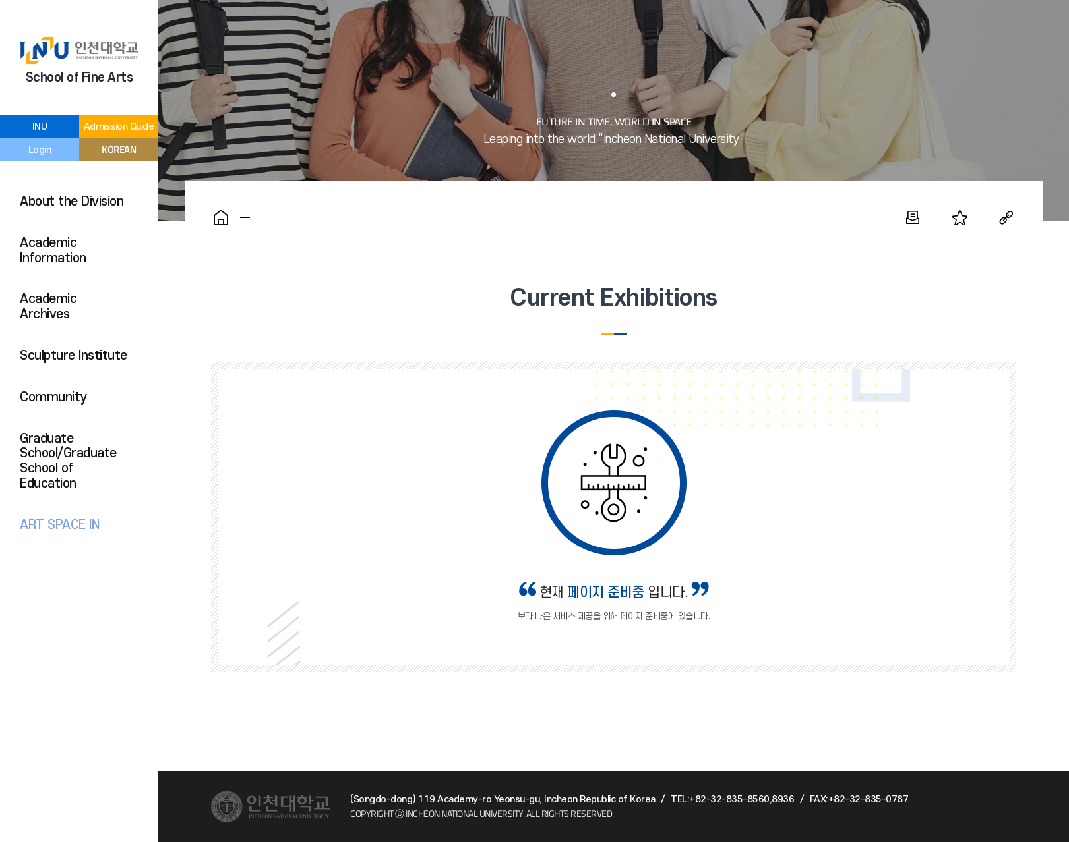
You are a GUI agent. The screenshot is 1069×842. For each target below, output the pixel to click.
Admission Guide (119, 126)
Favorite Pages (959, 217)
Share (1006, 217)
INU (39, 126)
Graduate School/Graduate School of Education (68, 461)
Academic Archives (48, 307)
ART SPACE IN (59, 525)
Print (912, 217)
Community (53, 397)
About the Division (71, 201)
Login (39, 149)
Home (220, 217)
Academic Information (53, 251)
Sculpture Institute (73, 356)
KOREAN (119, 149)
